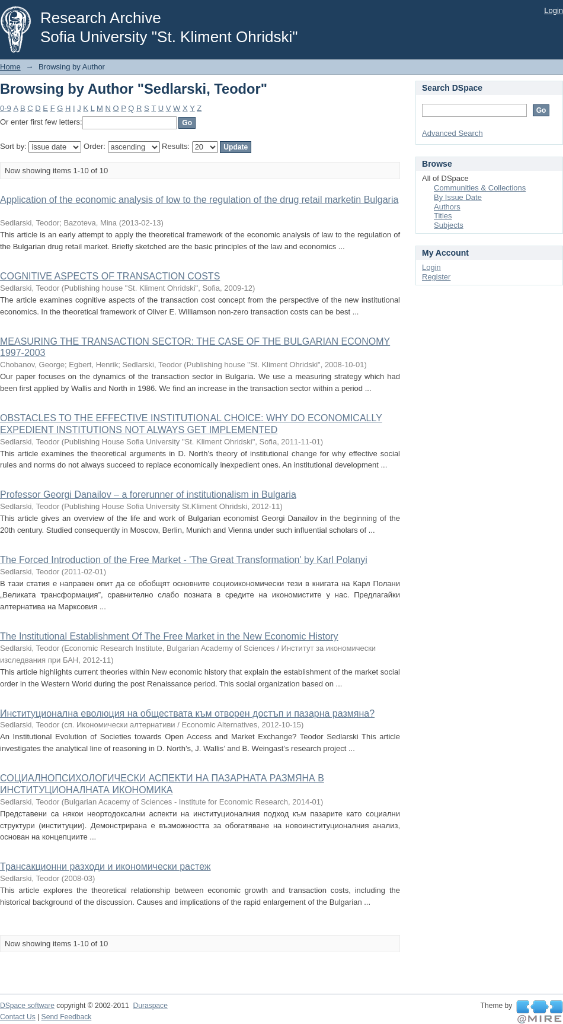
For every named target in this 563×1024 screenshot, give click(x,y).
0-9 (5, 108)
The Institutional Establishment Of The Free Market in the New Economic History (169, 636)
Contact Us (18, 1017)
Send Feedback (66, 1017)
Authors (447, 206)
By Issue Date (458, 197)
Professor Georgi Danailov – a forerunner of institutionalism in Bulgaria (148, 494)
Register (436, 276)
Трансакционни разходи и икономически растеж (105, 866)
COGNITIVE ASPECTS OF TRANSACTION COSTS (110, 276)
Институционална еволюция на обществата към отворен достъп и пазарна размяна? (187, 713)
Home (10, 66)
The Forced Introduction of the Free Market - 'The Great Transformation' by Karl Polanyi (183, 560)
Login (553, 10)
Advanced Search (452, 133)
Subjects (448, 225)
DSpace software (27, 1005)
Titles (443, 215)
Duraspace (150, 1005)
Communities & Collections (480, 187)
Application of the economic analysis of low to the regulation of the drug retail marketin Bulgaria (199, 200)
